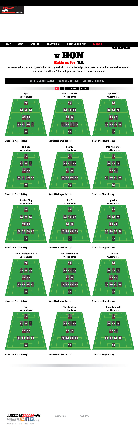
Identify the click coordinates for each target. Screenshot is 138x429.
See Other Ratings (93, 81)
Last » (84, 89)
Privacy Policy (29, 423)
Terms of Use (11, 423)
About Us (60, 416)
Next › (74, 89)
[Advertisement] (54, 21)
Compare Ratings (69, 81)
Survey (19, 423)
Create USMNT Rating (42, 81)
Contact (85, 416)
